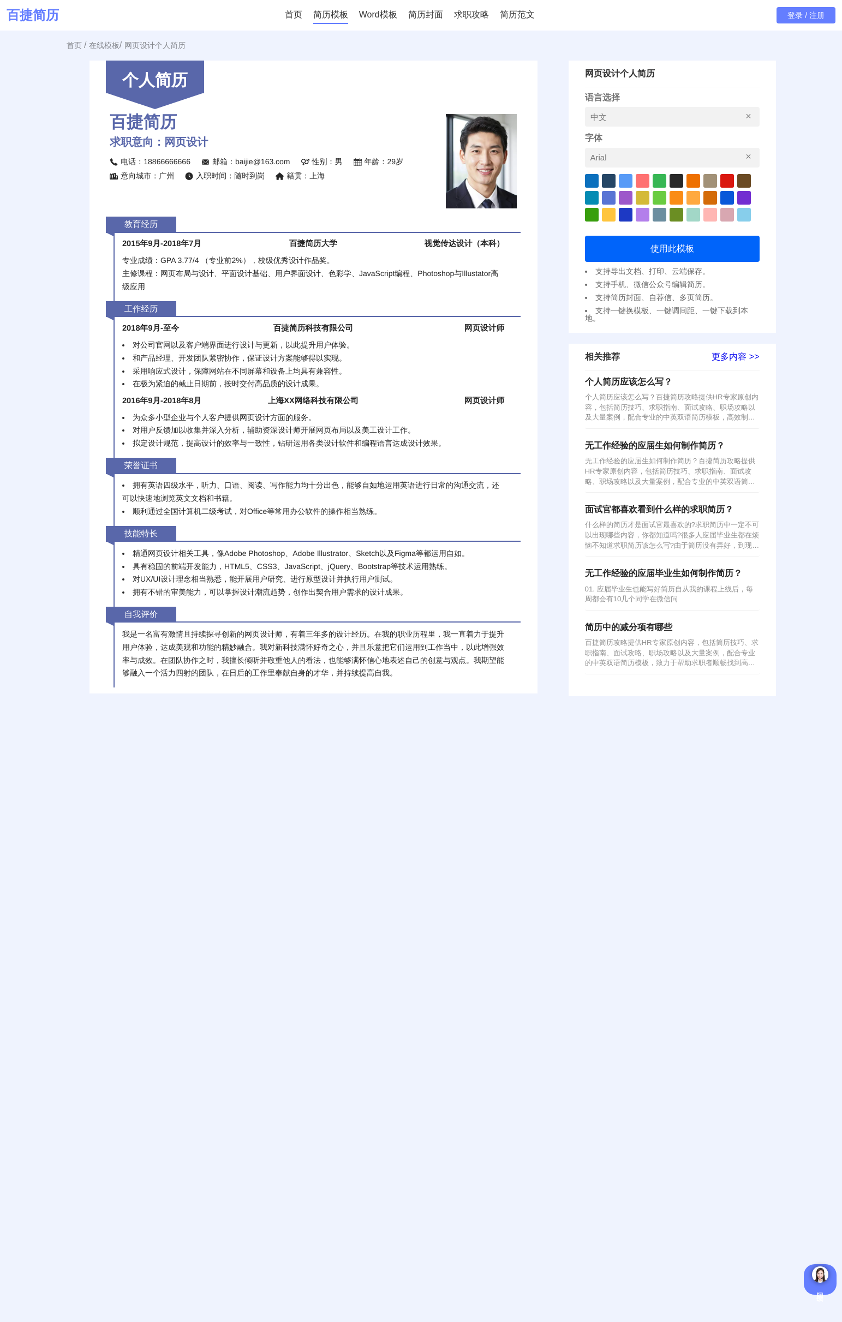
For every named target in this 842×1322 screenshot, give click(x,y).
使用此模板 (672, 248)
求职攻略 (471, 14)
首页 (293, 14)
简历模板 (330, 14)
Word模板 (378, 14)
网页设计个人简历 (155, 45)
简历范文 (517, 14)
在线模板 (104, 45)
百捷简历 (33, 15)
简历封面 (425, 14)
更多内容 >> (735, 356)
